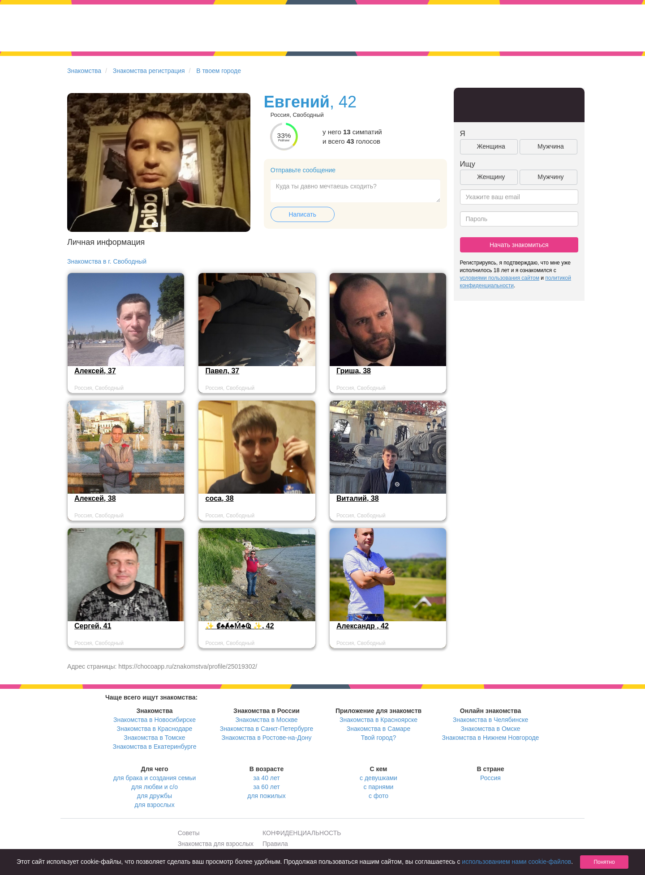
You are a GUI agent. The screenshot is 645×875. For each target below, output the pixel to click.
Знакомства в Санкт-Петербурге (267, 728)
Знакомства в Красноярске (378, 719)
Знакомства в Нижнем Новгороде (490, 737)
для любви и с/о (154, 786)
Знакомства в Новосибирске (154, 719)
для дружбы (154, 795)
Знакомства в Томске (154, 737)
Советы (189, 833)
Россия (490, 777)
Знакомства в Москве (266, 719)
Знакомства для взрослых (216, 843)
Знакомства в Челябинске (490, 719)
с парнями (379, 786)
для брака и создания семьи (154, 777)
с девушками (378, 777)
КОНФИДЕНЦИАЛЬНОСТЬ (301, 833)
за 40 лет (266, 777)
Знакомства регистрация (149, 70)
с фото (378, 795)
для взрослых (154, 804)
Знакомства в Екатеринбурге (155, 746)
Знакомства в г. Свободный (106, 261)
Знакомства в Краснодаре (155, 728)
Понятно (604, 862)
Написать (302, 214)
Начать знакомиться (519, 244)
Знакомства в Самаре (378, 728)
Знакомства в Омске (490, 728)
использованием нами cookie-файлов (516, 861)
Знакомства (84, 70)
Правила (275, 843)
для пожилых (266, 795)
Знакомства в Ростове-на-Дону (267, 737)
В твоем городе (218, 70)
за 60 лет (266, 786)
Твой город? (378, 737)
